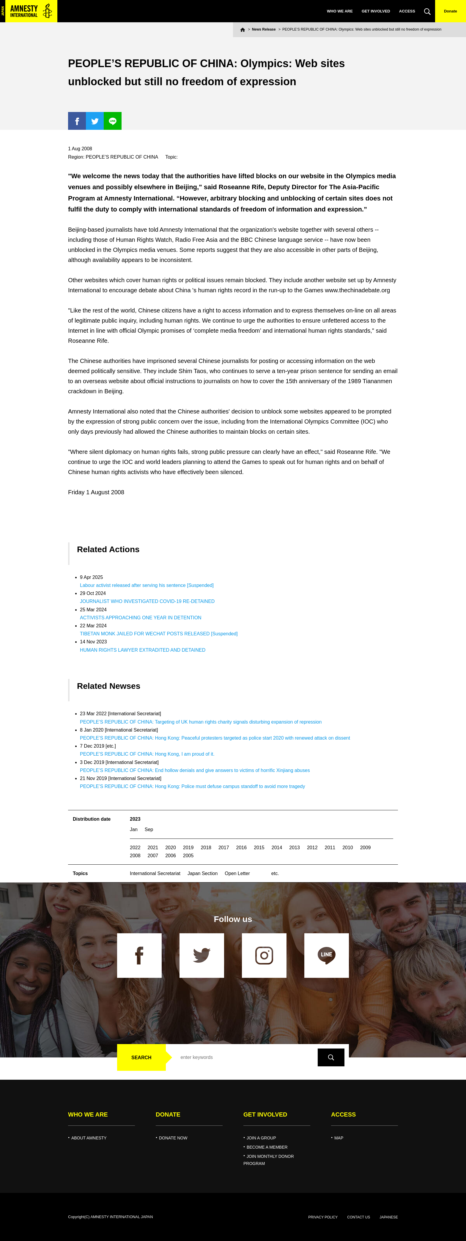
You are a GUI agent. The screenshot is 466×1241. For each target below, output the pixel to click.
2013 (294, 847)
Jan (134, 829)
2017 (223, 847)
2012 (312, 847)
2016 (241, 847)
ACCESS (407, 11)
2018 (206, 847)
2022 (135, 847)
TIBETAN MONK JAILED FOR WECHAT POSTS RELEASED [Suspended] (159, 633)
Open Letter (237, 873)
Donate (450, 11)
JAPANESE (389, 1217)
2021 (153, 847)
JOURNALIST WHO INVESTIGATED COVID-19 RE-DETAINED (147, 601)
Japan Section (203, 873)
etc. (275, 873)
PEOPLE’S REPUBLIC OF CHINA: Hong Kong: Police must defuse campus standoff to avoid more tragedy (192, 786)
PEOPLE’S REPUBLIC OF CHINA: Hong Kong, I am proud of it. (147, 754)
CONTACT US (358, 1217)
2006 (170, 855)
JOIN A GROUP (261, 1138)
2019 (188, 847)
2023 (135, 819)
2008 (135, 855)
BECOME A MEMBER (267, 1147)
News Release (264, 29)
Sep (149, 829)
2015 (259, 847)
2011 (330, 847)
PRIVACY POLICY (323, 1217)
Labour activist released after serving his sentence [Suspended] (147, 585)
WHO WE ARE (340, 11)
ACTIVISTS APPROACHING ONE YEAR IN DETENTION (140, 617)
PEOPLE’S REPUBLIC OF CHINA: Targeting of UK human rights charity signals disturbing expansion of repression (201, 721)
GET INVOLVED (376, 11)
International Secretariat (155, 873)
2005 (188, 855)
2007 (153, 855)
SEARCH (141, 1057)
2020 (170, 847)
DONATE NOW (173, 1138)
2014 (277, 847)
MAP (338, 1138)
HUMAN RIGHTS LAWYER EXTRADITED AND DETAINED (142, 650)
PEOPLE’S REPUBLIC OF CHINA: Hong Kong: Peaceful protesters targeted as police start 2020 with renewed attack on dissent (215, 738)
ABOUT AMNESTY (89, 1138)
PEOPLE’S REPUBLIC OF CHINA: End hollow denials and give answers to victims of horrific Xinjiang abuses (195, 770)
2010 (347, 847)
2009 (365, 847)
